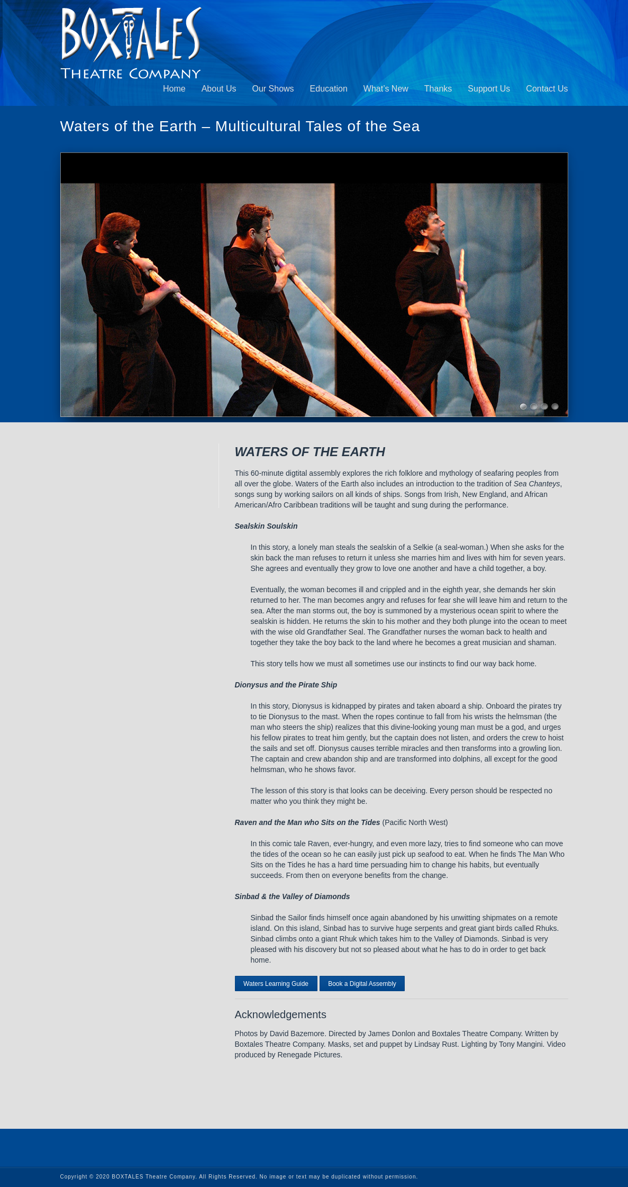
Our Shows (273, 88)
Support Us (489, 88)
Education (329, 88)
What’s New (385, 88)
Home (174, 88)
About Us (219, 88)
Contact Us (547, 88)
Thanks (438, 88)
